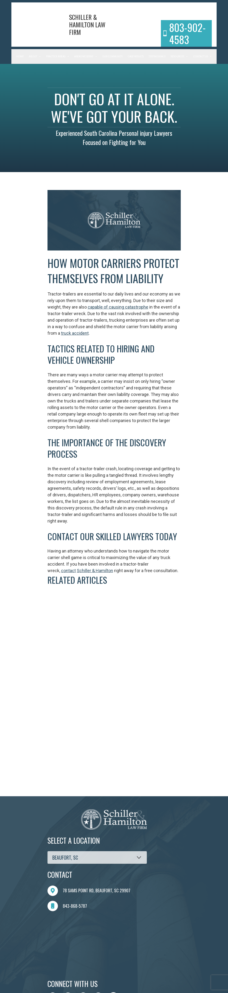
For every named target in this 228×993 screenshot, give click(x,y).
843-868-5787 (67, 906)
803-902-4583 (184, 33)
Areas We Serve (85, 56)
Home (20, 56)
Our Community (112, 56)
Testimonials (157, 56)
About (35, 56)
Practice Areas (57, 56)
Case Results (136, 56)
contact (68, 570)
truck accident (75, 333)
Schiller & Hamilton (95, 570)
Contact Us (202, 56)
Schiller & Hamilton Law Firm (87, 24)
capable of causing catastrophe (118, 307)
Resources (179, 56)
